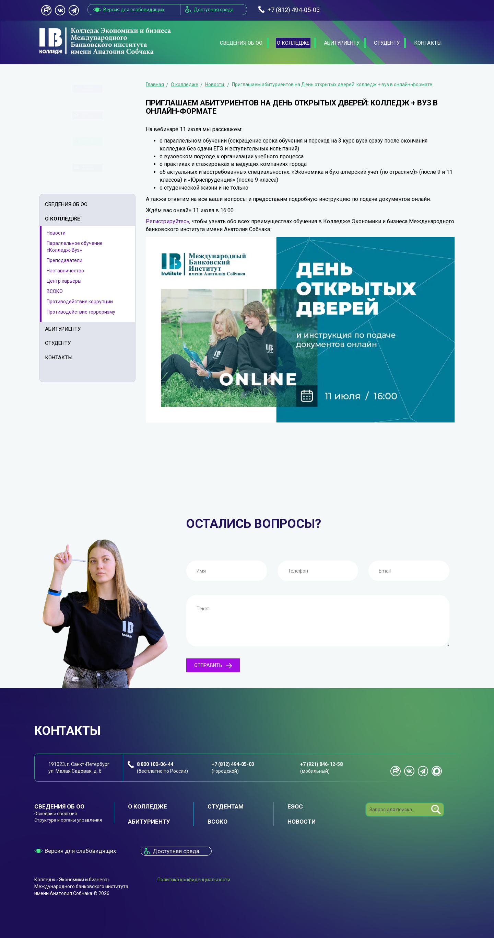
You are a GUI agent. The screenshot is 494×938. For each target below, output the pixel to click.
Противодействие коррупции (80, 301)
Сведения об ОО (241, 43)
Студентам (226, 806)
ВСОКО (55, 291)
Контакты (428, 43)
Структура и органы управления (68, 820)
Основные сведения (55, 813)
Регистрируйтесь (167, 221)
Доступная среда (214, 9)
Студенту (387, 43)
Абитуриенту (342, 43)
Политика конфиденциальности (193, 879)
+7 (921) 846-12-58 (321, 764)
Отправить (213, 665)
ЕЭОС (295, 806)
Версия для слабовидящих (133, 9)
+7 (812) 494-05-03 (233, 764)
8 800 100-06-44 (155, 764)
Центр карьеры (64, 281)
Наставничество (65, 270)
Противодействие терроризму (81, 312)
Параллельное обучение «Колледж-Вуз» (75, 246)
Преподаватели (64, 260)
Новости (56, 233)
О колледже (293, 43)
